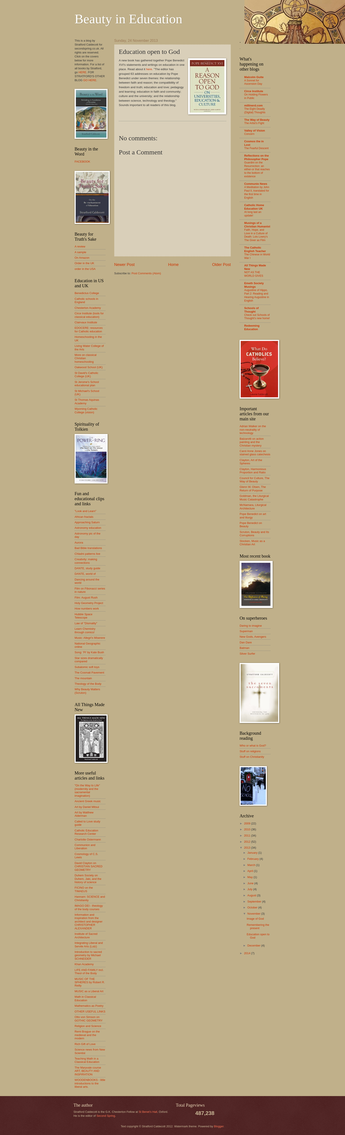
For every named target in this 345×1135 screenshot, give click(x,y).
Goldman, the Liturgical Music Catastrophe (254, 497)
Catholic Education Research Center (86, 832)
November (254, 913)
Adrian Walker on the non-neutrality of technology (253, 430)
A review (80, 246)
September (254, 901)
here (149, 69)
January (252, 852)
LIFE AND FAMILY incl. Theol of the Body (89, 971)
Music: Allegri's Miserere (90, 637)
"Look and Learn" (85, 511)
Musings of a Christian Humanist (257, 224)
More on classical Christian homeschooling (85, 358)
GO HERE (89, 80)
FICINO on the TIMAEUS (84, 889)
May (250, 877)
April (250, 871)
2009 (247, 823)
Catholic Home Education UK (254, 206)
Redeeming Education (251, 327)
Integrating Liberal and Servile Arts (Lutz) (89, 944)
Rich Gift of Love (85, 1044)
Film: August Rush (86, 597)
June (250, 883)
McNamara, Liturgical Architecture (253, 506)
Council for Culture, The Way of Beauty (255, 479)
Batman (244, 648)
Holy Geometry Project (89, 603)
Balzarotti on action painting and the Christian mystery (252, 442)
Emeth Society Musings (254, 285)
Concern (249, 133)
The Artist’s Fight (254, 123)
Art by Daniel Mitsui (87, 807)
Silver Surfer (247, 653)
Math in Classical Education (85, 998)
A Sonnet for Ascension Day (253, 82)
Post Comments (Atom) (146, 273)
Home (173, 264)
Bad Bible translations (88, 548)
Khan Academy (84, 964)
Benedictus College (87, 293)
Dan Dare (246, 642)
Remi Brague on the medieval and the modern (87, 1035)
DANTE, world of (85, 573)
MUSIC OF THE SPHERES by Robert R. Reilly (90, 982)
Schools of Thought (251, 309)
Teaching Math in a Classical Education (87, 1060)
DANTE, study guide (87, 568)
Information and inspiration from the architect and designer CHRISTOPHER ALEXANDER (89, 921)
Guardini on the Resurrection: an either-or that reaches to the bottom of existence (257, 169)
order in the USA (85, 269)
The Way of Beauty (257, 119)
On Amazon (82, 257)
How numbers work (87, 608)
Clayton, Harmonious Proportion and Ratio (253, 470)
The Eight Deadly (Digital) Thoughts (254, 110)
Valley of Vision (254, 130)
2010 (247, 829)
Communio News (255, 183)
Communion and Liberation (85, 846)
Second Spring (105, 1115)
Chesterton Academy (88, 307)
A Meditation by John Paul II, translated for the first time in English (256, 192)
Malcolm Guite (254, 77)
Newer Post (124, 264)
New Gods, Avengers (253, 636)
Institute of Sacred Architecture (86, 935)
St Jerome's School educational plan (87, 383)
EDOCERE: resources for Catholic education (89, 329)
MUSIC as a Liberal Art (89, 991)
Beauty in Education (128, 19)
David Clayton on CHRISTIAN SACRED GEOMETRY (89, 866)
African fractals (84, 516)
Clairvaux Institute (86, 322)
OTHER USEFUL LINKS (90, 1011)
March (251, 865)
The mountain (83, 678)
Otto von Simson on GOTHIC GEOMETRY (89, 1018)
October (252, 907)
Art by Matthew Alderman (84, 814)
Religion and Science (88, 1026)
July (250, 889)
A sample (80, 252)
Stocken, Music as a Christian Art (252, 542)
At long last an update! (252, 214)
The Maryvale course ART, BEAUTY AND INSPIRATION (88, 1071)
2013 (247, 847)
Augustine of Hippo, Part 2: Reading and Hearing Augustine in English (256, 295)
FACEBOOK (82, 161)
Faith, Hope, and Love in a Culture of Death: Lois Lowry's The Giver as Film (256, 235)
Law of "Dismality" (86, 623)
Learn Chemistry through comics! (85, 630)
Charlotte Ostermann (88, 839)
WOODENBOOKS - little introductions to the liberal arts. (90, 1083)
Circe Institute (253, 91)
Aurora (79, 542)
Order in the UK (84, 263)
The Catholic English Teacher (255, 249)
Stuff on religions (250, 751)
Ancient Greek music (88, 801)
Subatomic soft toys (87, 667)
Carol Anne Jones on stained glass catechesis (255, 452)
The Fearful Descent (256, 148)
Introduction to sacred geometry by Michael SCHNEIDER (88, 955)
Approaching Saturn (87, 522)
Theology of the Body (88, 683)
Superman (246, 631)
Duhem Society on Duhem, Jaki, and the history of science (88, 879)
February (253, 858)
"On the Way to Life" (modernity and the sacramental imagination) (87, 790)
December (254, 945)
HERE (82, 72)
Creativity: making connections (86, 561)
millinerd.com (253, 105)
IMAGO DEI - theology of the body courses (89, 907)
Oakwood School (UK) (89, 367)
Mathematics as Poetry (89, 1005)
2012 (247, 841)
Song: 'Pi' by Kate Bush (89, 652)
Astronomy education (88, 527)
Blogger (219, 1126)
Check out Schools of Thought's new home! (257, 316)
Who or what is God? (253, 745)
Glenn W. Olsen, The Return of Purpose (253, 488)
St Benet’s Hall (148, 1111)
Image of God (255, 918)
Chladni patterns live (87, 553)
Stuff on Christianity (252, 756)
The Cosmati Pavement (89, 672)
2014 (247, 953)
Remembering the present (258, 926)
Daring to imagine (251, 625)
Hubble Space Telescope (83, 616)
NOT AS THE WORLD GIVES (253, 274)
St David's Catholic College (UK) (86, 374)
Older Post (221, 264)
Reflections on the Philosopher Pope (256, 157)
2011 (247, 835)
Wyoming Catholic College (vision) (86, 410)
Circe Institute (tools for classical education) (89, 315)
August (252, 895)
